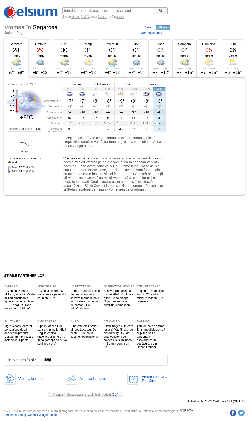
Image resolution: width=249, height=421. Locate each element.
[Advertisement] (205, 114)
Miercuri (112, 44)
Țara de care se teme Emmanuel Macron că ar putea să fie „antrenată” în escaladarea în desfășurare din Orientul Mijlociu (151, 336)
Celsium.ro (29, 411)
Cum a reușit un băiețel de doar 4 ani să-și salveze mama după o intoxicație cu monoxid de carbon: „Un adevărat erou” (85, 299)
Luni (64, 44)
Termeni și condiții (15, 415)
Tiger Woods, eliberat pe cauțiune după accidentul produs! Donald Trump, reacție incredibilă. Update (18, 333)
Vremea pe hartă (151, 32)
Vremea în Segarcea (66, 394)
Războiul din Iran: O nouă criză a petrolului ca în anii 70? (51, 294)
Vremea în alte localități (32, 360)
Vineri (160, 44)
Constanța (104, 16)
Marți (88, 44)
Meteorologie (167, 411)
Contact (33, 415)
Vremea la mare (30, 379)
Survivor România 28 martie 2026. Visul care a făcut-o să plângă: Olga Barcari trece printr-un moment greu (118, 298)
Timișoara (118, 16)
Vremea (69, 158)
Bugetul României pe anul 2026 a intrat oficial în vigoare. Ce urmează (150, 296)
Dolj (114, 394)
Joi (136, 44)
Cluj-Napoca (89, 16)
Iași (77, 16)
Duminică (40, 44)
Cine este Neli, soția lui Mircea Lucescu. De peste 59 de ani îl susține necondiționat (85, 331)
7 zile (147, 27)
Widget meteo (48, 415)
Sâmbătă (16, 44)
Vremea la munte (93, 379)
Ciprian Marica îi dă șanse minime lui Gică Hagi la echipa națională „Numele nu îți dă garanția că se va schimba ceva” (52, 334)
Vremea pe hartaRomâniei (154, 379)
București (68, 16)
